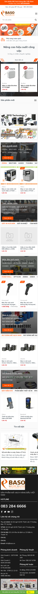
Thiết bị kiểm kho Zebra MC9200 (8, 417)
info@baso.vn (10, 543)
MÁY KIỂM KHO (7, 377)
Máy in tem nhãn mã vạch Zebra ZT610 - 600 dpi (9, 190)
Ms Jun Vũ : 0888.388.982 (5, 575)
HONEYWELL (13, 152)
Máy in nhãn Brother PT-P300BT (28, 86)
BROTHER (13, 149)
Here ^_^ (30, 592)
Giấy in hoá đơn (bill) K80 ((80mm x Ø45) (9, 248)
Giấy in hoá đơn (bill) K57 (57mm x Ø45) (27, 248)
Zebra (3, 187)
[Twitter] (5, 512)
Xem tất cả (19, 60)
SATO (4, 152)
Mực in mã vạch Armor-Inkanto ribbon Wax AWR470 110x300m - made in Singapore (28, 362)
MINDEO (31, 266)
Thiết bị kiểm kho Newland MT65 (26, 417)
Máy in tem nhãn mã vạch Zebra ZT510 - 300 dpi (27, 190)
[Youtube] (9, 512)
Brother (4, 83)
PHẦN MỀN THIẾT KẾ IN (24, 377)
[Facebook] (2, 512)
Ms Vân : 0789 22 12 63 (9, 571)
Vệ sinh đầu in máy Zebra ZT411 (14, 452)
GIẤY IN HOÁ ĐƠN (8, 207)
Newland (23, 414)
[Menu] (36, 13)
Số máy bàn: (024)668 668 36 (27, 574)
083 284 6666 (28, 7)
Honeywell (5, 300)
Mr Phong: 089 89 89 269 (27, 556)
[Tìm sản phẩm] (19, 20)
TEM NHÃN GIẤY (8, 213)
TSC (20, 152)
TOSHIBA (28, 149)
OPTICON (16, 263)
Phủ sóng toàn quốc (13, 38)
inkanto (4, 359)
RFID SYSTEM (7, 380)
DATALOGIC (22, 266)
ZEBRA (4, 149)
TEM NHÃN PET (8, 210)
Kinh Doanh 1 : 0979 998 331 (9, 556)
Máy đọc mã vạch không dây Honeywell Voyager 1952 (28, 303)
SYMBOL (13, 266)
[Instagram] (12, 512)
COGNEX (5, 266)
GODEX (20, 149)
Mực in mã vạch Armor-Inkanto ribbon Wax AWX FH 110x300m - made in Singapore (9, 362)
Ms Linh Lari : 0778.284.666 (5, 567)
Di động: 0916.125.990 (28, 570)
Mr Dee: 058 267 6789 (28, 560)
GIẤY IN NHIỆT (22, 207)
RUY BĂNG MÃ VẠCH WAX (12, 319)
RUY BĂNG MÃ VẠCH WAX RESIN (14, 322)
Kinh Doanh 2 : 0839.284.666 (6, 561)
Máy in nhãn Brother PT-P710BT (9, 86)
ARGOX (26, 152)
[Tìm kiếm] (36, 20)
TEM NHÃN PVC (21, 210)
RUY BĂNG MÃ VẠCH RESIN (12, 324)
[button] (35, 60)
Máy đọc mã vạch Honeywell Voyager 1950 (8, 303)
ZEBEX (31, 263)
